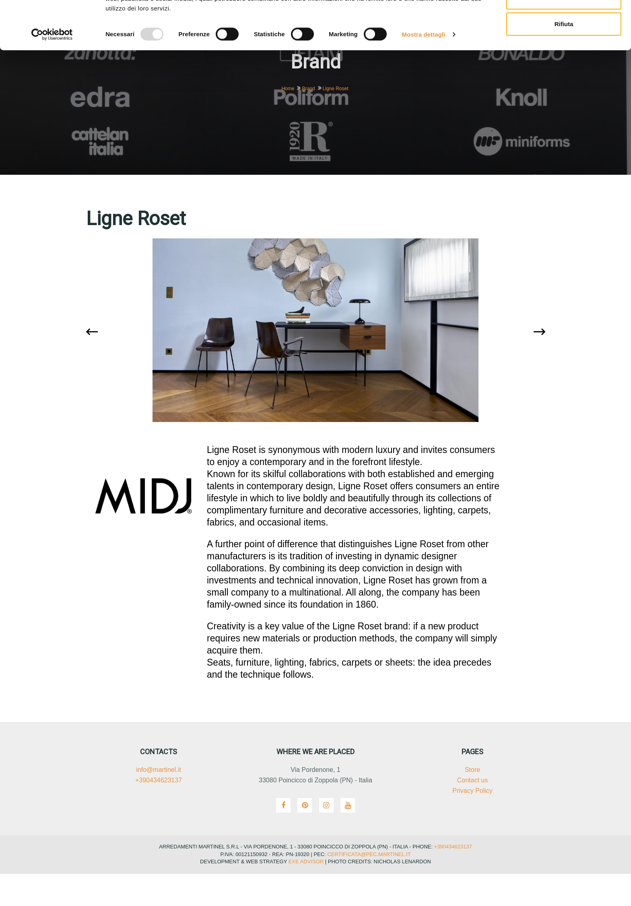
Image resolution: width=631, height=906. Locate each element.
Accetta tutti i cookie (564, 21)
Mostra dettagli (423, 84)
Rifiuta (564, 73)
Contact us (472, 812)
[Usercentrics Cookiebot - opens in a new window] (52, 85)
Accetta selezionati (563, 47)
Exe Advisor (306, 894)
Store (472, 801)
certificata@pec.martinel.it (368, 886)
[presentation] (93, 364)
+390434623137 (158, 812)
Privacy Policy (472, 822)
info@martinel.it (158, 801)
